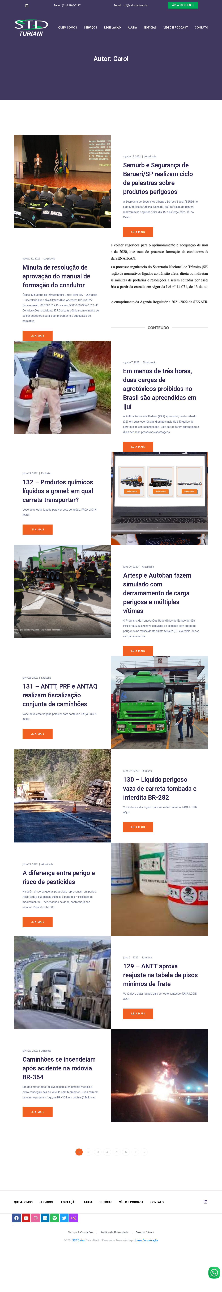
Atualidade (150, 156)
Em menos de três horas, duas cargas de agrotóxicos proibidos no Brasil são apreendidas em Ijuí (159, 389)
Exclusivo (46, 474)
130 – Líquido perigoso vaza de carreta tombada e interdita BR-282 (160, 802)
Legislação (112, 27)
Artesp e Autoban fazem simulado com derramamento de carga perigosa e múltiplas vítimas (157, 600)
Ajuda (132, 27)
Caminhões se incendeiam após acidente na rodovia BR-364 (59, 1100)
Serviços (90, 27)
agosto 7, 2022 (131, 363)
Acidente (46, 1083)
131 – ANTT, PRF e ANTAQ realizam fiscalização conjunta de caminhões (60, 703)
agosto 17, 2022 (132, 156)
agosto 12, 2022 (31, 259)
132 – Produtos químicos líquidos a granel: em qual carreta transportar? (58, 492)
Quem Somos (67, 27)
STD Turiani (78, 1278)
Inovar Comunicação (146, 1278)
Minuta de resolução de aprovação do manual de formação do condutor (56, 276)
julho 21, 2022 (30, 884)
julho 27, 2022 (130, 784)
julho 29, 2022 (30, 474)
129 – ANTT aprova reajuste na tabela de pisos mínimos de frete (160, 1001)
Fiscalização (149, 363)
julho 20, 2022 (30, 1083)
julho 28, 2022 (30, 685)
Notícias (150, 27)
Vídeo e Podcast (176, 27)
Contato (201, 27)
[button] (183, 5)
